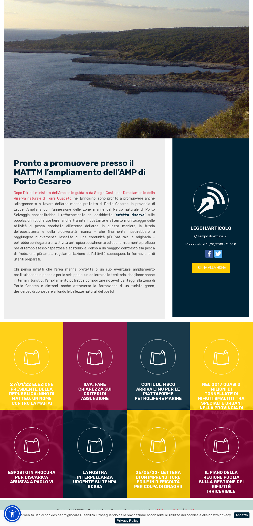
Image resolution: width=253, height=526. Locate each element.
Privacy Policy (127, 520)
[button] (12, 513)
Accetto (242, 515)
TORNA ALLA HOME (211, 268)
